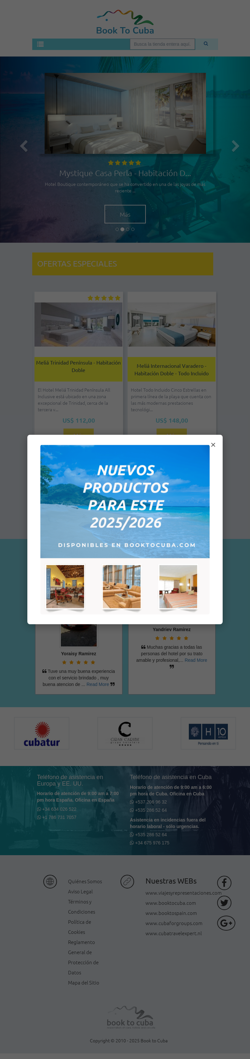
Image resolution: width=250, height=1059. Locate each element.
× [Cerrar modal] (213, 445)
